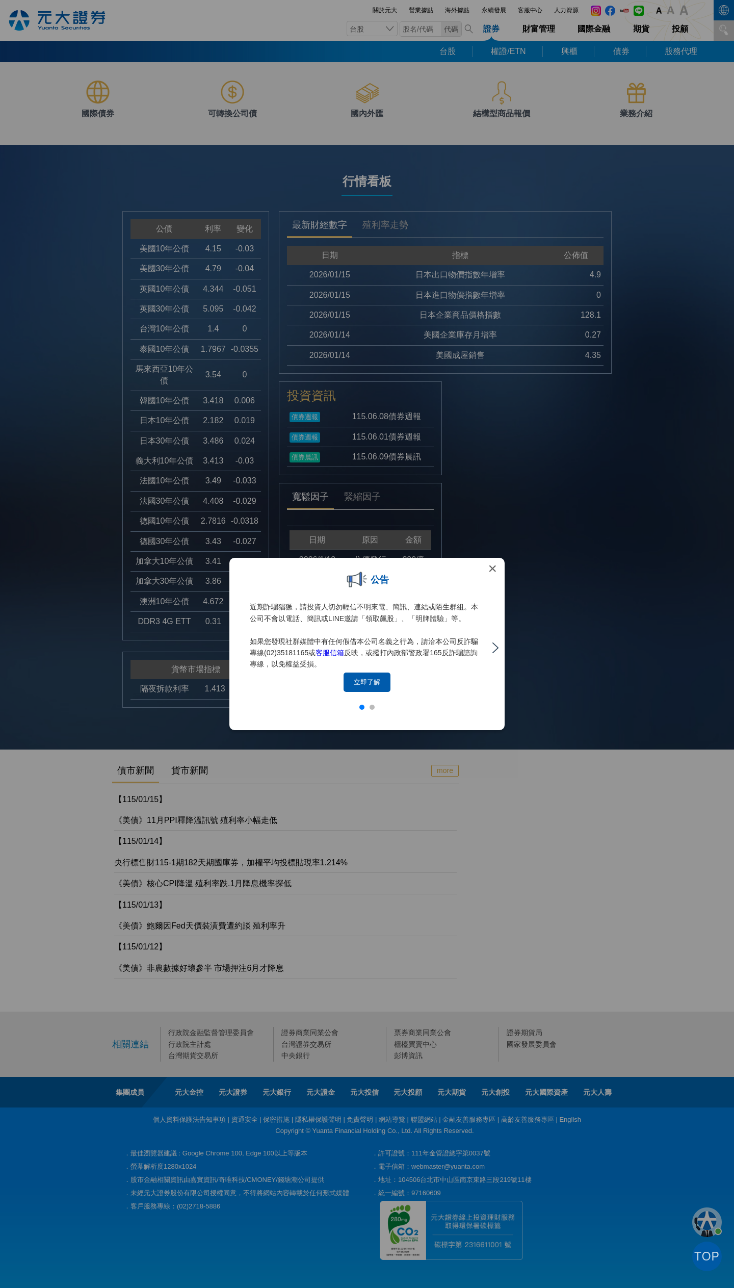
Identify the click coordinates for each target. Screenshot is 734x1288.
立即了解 (367, 682)
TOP (707, 1256)
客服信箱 (330, 653)
